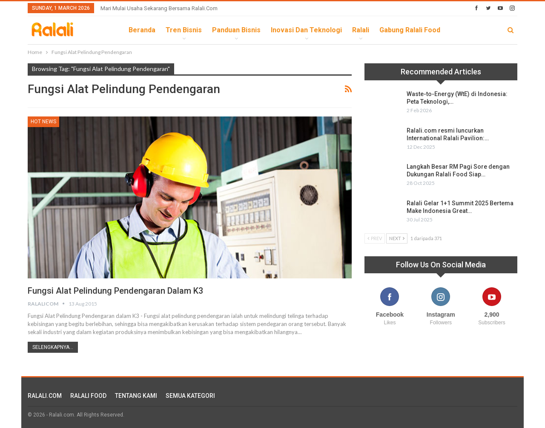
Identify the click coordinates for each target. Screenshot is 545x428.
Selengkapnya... (52, 347)
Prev (374, 238)
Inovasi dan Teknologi (306, 30)
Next (396, 238)
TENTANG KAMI (136, 395)
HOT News (43, 122)
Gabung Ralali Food (409, 30)
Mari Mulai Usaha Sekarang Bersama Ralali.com (159, 8)
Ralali (360, 30)
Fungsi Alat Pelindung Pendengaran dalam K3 (115, 291)
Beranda (142, 30)
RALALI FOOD (88, 395)
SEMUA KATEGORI (190, 395)
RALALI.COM (45, 395)
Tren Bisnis (184, 30)
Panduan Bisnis (236, 30)
